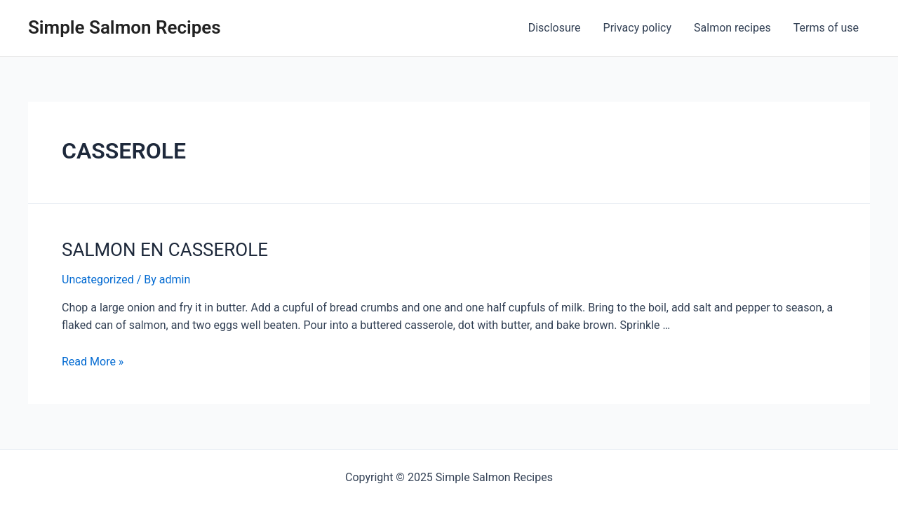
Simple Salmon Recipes (124, 27)
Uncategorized (98, 279)
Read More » (92, 361)
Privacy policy (637, 27)
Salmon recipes (732, 27)
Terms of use (826, 27)
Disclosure (554, 27)
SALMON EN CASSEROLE (165, 249)
